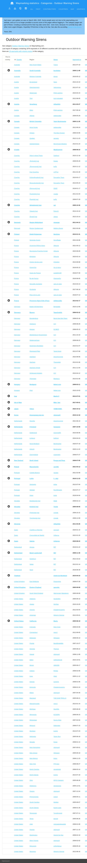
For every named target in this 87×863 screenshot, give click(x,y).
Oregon (32, 791)
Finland (16, 240)
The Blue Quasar (59, 133)
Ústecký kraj (34, 211)
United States (18, 599)
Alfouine (56, 245)
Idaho (31, 660)
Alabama (32, 599)
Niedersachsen (34, 340)
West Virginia (34, 840)
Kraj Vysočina (34, 172)
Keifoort (56, 438)
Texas (31, 819)
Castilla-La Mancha (36, 530)
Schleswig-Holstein (36, 373)
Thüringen (33, 379)
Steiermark (33, 93)
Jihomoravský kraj (35, 166)
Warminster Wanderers (61, 593)
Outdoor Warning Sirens (20, 46)
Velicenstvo (57, 87)
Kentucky (33, 687)
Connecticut (33, 632)
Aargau (32, 547)
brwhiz (55, 731)
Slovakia (17, 501)
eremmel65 (57, 433)
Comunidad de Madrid (37, 535)
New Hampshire (35, 747)
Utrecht (32, 449)
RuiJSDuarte (57, 490)
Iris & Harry (57, 267)
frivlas (55, 742)
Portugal (17, 473)
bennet (55, 819)
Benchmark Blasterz (60, 144)
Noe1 (55, 82)
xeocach (56, 530)
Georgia (32, 649)
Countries (63, 9)
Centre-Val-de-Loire (36, 262)
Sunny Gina (57, 720)
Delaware (33, 638)
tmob (55, 495)
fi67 (54, 547)
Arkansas (33, 615)
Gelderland (33, 433)
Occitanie (33, 289)
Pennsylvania (34, 797)
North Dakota (34, 775)
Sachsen (32, 362)
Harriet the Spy (58, 835)
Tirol (31, 98)
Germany (17, 307)
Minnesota (33, 714)
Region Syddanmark (36, 228)
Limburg (32, 438)
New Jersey (33, 753)
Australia (17, 65)
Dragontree (57, 581)
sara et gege (57, 284)
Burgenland (33, 82)
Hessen (32, 329)
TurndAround (57, 813)
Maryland (33, 698)
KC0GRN (56, 714)
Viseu (31, 495)
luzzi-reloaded (58, 98)
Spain (16, 530)
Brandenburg (34, 318)
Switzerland (18, 547)
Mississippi (33, 720)
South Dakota (34, 808)
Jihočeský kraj (34, 161)
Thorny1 (56, 649)
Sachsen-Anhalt (35, 368)
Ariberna (56, 535)
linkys (55, 758)
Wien (31, 110)
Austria (16, 82)
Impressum (6, 861)
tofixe (55, 484)
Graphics (81, 9)
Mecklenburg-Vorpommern (38, 335)
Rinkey (55, 671)
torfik (55, 166)
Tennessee (33, 813)
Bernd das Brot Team (60, 318)
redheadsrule (57, 660)
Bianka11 (56, 379)
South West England (36, 593)
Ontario (32, 133)
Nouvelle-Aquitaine (36, 284)
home (12, 3)
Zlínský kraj (33, 216)
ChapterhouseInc (59, 610)
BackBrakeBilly (58, 643)
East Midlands (34, 581)
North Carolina (34, 769)
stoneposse (57, 786)
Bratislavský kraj (35, 501)
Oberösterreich (34, 87)
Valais (31, 564)
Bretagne (33, 256)
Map (72, 9)
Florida (32, 643)
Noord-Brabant (34, 444)
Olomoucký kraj (35, 188)
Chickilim (56, 262)
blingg (55, 76)
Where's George (58, 615)
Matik (55, 501)
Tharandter (57, 362)
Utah (31, 824)
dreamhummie (58, 357)
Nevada (32, 742)
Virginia (32, 829)
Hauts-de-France (35, 273)
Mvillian (55, 802)
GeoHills (56, 709)
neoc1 (55, 632)
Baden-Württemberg (36, 307)
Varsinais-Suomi (35, 240)
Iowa (31, 676)
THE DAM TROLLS (59, 698)
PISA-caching (57, 93)
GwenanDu (57, 278)
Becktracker (57, 444)
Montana (32, 731)
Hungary (17, 390)
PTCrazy (56, 764)
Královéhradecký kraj (36, 177)
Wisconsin (33, 846)
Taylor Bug (56, 736)
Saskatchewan (34, 144)
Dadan (55, 161)
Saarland (32, 357)
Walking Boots (58, 228)
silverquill (56, 654)
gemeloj (56, 138)
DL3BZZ (56, 329)
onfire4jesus (57, 846)
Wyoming (33, 851)
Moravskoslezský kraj (37, 183)
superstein (56, 455)
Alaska (32, 604)
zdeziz (55, 216)
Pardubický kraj (35, 194)
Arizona (32, 610)
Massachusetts (34, 704)
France (16, 245)
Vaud (31, 570)
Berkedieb (56, 307)
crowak (55, 512)
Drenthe (32, 421)
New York (33, 764)
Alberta (32, 116)
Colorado (33, 627)
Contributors (49, 9)
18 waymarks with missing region (20, 51)
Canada (16, 116)
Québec (32, 138)
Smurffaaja (57, 240)
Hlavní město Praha (36, 155)
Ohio (31, 780)
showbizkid (57, 769)
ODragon (56, 638)
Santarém (33, 484)
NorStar (56, 604)
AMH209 (56, 665)
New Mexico (34, 758)
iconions (56, 682)
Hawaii (32, 654)
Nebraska (33, 736)
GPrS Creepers (58, 780)
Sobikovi (56, 155)
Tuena (55, 65)
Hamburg (33, 324)
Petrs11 (56, 211)
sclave (55, 797)
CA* (54, 324)
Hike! (55, 676)
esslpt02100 (57, 273)
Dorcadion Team (58, 177)
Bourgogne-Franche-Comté (38, 251)
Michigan (32, 709)
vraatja (55, 194)
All (31, 9)
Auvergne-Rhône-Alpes (37, 245)
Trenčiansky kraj (35, 518)
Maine (32, 693)
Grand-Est (33, 267)
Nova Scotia (33, 127)
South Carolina (34, 802)
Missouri (32, 725)
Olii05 (55, 188)
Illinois (32, 665)
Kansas (32, 682)
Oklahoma (33, 786)
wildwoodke (57, 116)
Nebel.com (56, 390)
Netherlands (18, 421)
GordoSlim (56, 599)
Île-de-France (34, 278)
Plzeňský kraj (34, 199)
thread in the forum (74, 27)
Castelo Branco (35, 473)
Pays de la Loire (35, 295)
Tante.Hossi (57, 351)
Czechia (16, 155)
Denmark (17, 228)
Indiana (32, 671)
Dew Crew (56, 627)
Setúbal (32, 490)
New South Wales (35, 65)
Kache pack (57, 808)
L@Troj (55, 172)
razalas (55, 473)
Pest (31, 390)
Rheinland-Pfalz (35, 351)
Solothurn (33, 559)
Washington (33, 835)
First (38, 9)
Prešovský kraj (34, 512)
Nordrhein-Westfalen (36, 346)
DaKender (56, 725)
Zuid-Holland (34, 455)
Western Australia (35, 76)
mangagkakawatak (59, 824)
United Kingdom (19, 581)
